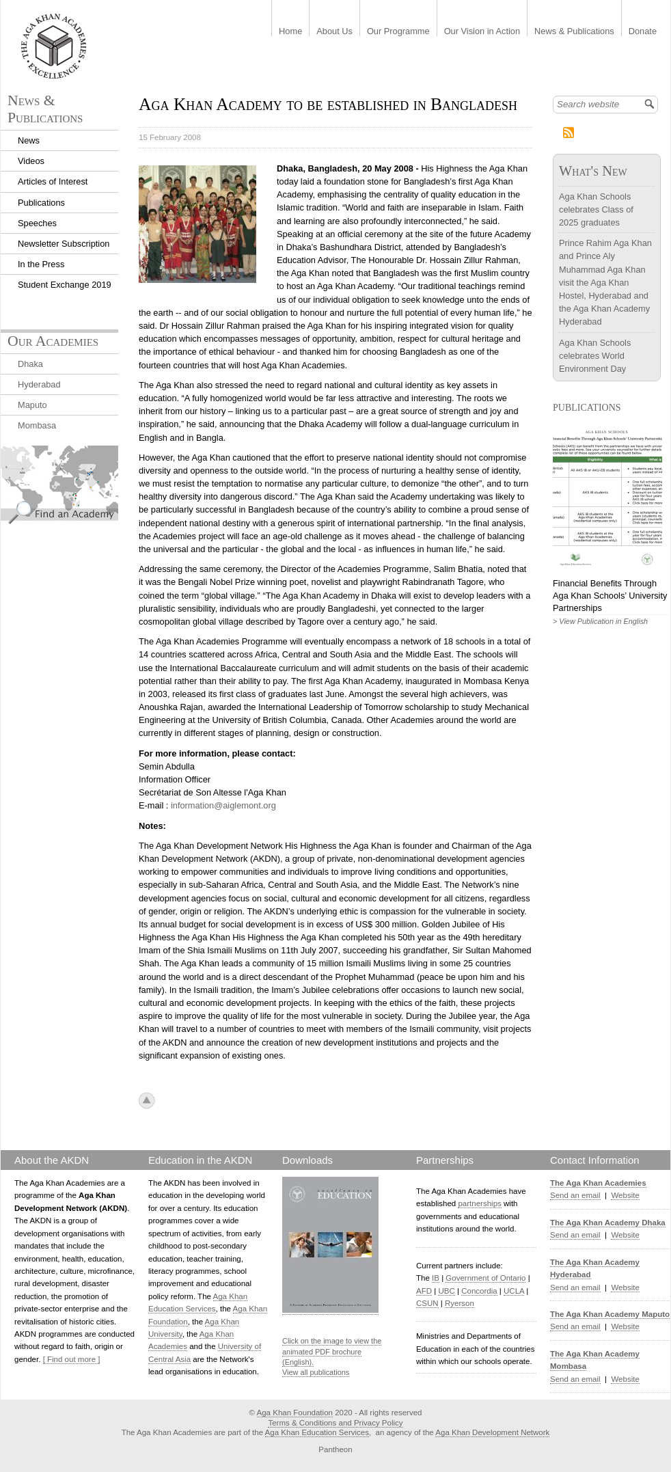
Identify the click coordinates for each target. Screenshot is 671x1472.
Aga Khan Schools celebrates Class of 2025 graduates (596, 209)
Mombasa (37, 425)
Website (625, 1195)
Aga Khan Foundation (295, 1412)
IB (435, 1278)
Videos (31, 161)
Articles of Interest (52, 181)
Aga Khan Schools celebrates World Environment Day (595, 356)
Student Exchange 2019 (64, 285)
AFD (424, 1291)
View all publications (315, 1372)
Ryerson (459, 1303)
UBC (446, 1291)
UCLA (514, 1291)
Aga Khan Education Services (317, 1432)
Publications (41, 202)
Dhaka (30, 364)
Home (290, 31)
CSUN (427, 1303)
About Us (334, 31)
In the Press (41, 264)
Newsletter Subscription (63, 243)
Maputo (32, 405)
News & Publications (574, 31)
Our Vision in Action (482, 31)
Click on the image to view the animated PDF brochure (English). (331, 1351)
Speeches (37, 223)
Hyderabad (39, 384)
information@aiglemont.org (223, 805)
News (29, 140)
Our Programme (398, 31)
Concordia (479, 1291)
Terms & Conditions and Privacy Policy (335, 1423)
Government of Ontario (485, 1278)
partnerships (479, 1203)
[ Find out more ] (71, 1359)
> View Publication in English (600, 621)
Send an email (575, 1195)
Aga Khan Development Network (492, 1432)
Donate (643, 31)
